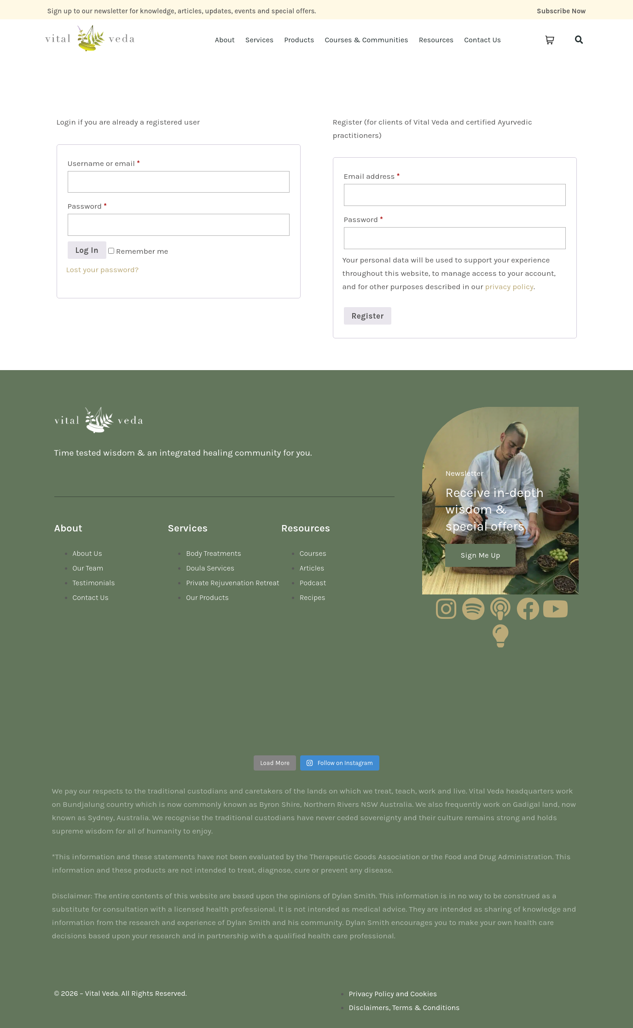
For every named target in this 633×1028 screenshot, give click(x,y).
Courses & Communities (366, 39)
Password (87, 206)
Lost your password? (102, 269)
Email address (372, 176)
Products (299, 39)
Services (259, 39)
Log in (87, 250)
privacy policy (509, 286)
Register (368, 315)
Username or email (104, 163)
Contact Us (482, 39)
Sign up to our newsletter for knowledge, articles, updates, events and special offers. (181, 11)
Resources (436, 39)
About (225, 39)
